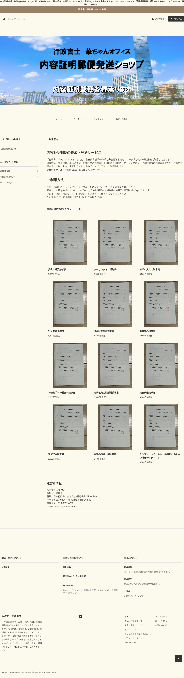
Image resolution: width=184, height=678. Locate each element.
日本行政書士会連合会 (65, 496)
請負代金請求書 (147, 392)
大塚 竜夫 (60, 489)
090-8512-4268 (65, 503)
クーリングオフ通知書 (105, 269)
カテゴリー (77, 119)
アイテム (175, 19)
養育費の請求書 (147, 331)
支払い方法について (133, 621)
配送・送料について (133, 625)
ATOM (133, 642)
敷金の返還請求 (56, 331)
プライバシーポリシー (134, 638)
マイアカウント (162, 616)
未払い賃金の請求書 (150, 269)
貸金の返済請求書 (57, 269)
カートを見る (161, 621)
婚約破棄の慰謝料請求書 (106, 392)
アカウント (160, 19)
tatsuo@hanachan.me (66, 506)
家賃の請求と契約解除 (105, 454)
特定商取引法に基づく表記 (136, 634)
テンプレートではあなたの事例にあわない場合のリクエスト (160, 456)
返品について (130, 629)
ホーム (59, 119)
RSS (127, 642)
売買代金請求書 (56, 454)
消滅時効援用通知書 (104, 331)
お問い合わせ (122, 119)
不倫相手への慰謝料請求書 (61, 392)
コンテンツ (100, 119)
